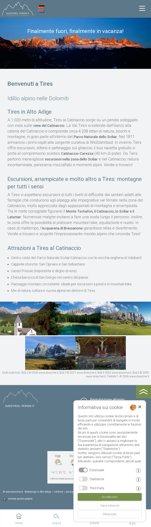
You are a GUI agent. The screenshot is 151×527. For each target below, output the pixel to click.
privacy (70, 491)
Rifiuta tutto (110, 514)
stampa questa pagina (20, 498)
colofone (58, 491)
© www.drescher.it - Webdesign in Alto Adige (27, 491)
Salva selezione (109, 505)
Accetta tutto (110, 496)
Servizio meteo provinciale (63, 479)
